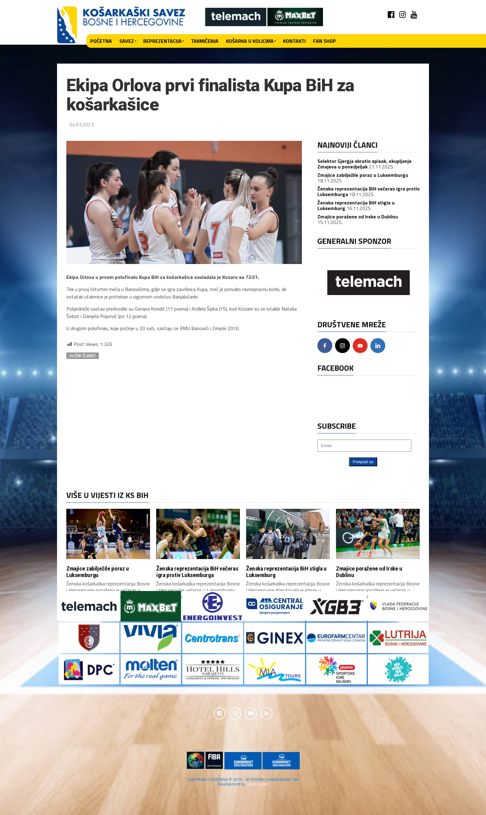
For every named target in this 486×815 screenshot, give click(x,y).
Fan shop (324, 41)
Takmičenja (205, 41)
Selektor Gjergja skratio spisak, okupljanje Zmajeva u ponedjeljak (364, 163)
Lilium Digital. (257, 784)
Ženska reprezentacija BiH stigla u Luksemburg (286, 572)
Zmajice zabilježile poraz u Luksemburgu (362, 175)
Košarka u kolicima (250, 41)
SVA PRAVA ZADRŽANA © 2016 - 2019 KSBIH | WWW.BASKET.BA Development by (243, 782)
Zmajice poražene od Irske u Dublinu (357, 216)
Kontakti (294, 41)
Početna (101, 41)
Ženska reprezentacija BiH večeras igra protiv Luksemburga (197, 572)
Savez (126, 41)
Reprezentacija (162, 41)
